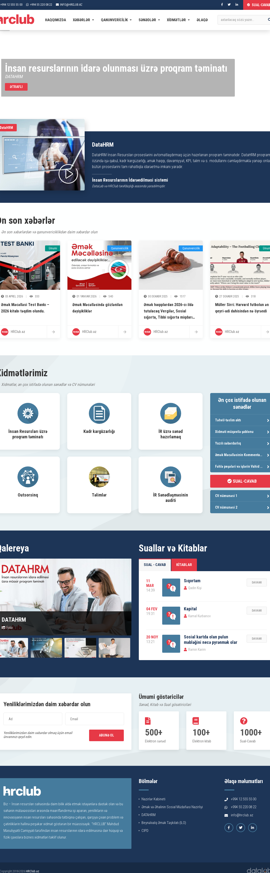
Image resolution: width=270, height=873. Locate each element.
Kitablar (184, 565)
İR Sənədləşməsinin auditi (170, 497)
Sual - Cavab (155, 565)
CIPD (143, 830)
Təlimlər (99, 494)
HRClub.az (32, 871)
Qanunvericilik (116, 20)
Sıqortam (192, 580)
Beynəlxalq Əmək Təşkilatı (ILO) (162, 823)
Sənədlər (149, 20)
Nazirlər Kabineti (152, 799)
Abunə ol (106, 735)
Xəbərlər (83, 20)
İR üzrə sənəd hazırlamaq (171, 434)
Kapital (190, 608)
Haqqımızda (55, 20)
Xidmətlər (178, 20)
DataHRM (103, 144)
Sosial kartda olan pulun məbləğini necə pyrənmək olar (210, 639)
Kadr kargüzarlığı (99, 431)
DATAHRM (147, 815)
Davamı (257, 582)
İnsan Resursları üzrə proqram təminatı (27, 434)
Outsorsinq (28, 494)
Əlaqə (202, 20)
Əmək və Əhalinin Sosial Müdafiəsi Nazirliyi (171, 807)
